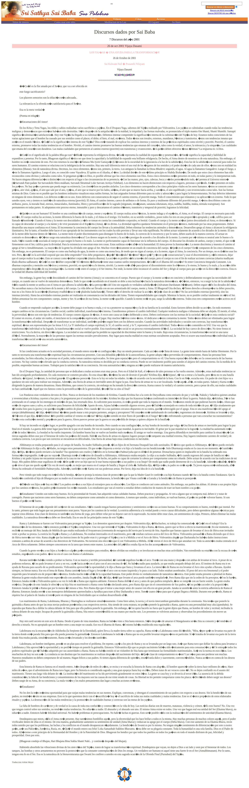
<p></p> (124, 14)
